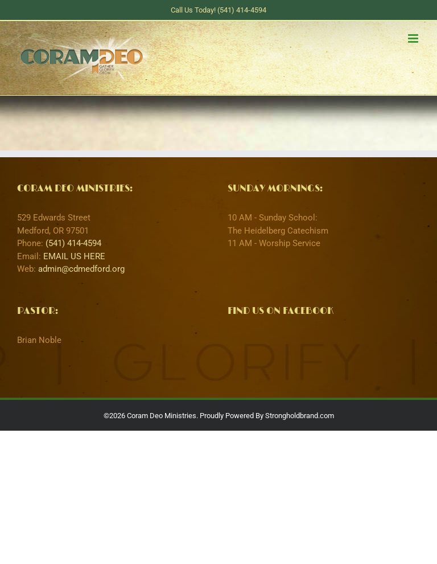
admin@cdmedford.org (81, 269)
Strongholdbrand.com (299, 415)
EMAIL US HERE (74, 256)
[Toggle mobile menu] (414, 38)
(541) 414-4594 (73, 243)
